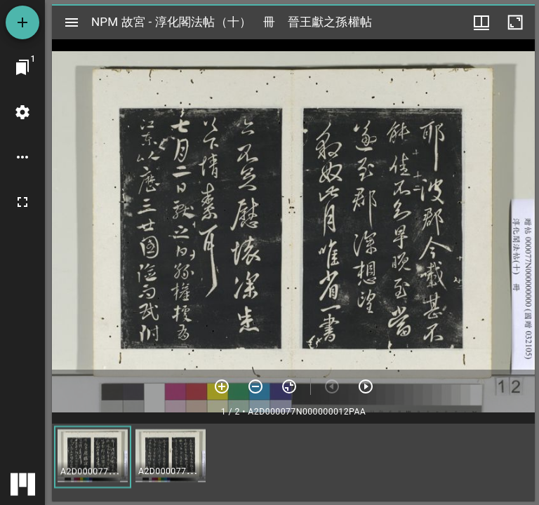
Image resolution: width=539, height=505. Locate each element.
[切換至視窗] (22, 67)
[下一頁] (365, 386)
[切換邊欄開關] (71, 22)
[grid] (293, 462)
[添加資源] (22, 22)
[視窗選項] (481, 22)
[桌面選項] (22, 157)
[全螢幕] (22, 202)
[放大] (222, 386)
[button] (93, 457)
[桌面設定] (22, 112)
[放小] (255, 386)
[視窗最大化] (515, 22)
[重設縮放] (289, 386)
